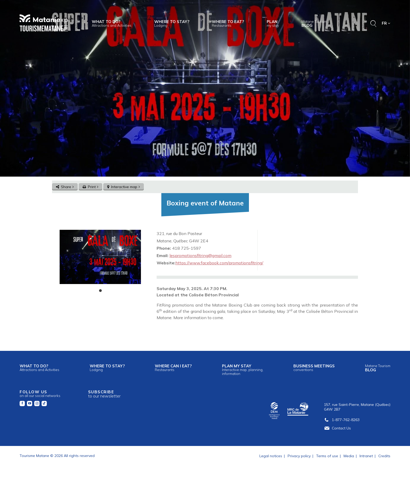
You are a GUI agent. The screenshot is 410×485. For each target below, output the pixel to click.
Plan (273, 23)
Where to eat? (228, 23)
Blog (314, 23)
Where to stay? (171, 23)
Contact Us (337, 428)
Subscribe (104, 394)
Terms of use (327, 456)
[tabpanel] (100, 257)
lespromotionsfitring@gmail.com (200, 255)
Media (349, 456)
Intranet (366, 456)
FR (386, 23)
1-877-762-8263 (342, 419)
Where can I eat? (173, 367)
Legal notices (270, 456)
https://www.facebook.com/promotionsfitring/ (219, 262)
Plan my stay (242, 369)
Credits (384, 456)
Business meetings (314, 367)
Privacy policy (299, 456)
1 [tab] (100, 290)
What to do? (112, 23)
